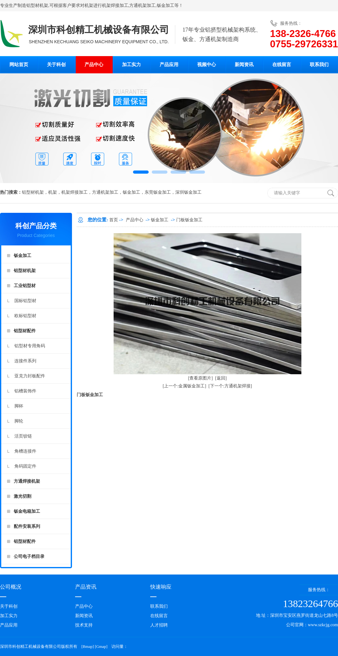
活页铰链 (23, 436)
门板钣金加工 (189, 220)
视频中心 (206, 64)
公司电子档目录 (29, 556)
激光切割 (22, 496)
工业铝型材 (25, 285)
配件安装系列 (27, 526)
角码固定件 (25, 466)
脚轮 (18, 421)
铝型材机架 (37, 5)
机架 (88, 5)
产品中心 (93, 64)
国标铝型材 (25, 300)
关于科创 (56, 64)
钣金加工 (165, 5)
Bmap (87, 646)
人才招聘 (159, 625)
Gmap (101, 646)
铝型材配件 (25, 330)
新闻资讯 (244, 64)
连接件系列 (25, 361)
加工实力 (131, 64)
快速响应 (161, 587)
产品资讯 (85, 587)
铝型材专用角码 (29, 346)
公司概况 (10, 587)
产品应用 (169, 64)
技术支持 (84, 625)
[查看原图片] (200, 378)
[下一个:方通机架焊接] (230, 386)
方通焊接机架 (27, 481)
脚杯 (18, 406)
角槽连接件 (25, 451)
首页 (113, 220)
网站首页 (18, 64)
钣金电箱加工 (27, 511)
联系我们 (319, 64)
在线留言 (281, 64)
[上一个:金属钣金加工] (184, 386)
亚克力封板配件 (29, 376)
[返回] (221, 378)
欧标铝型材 (25, 315)
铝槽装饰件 (25, 391)
